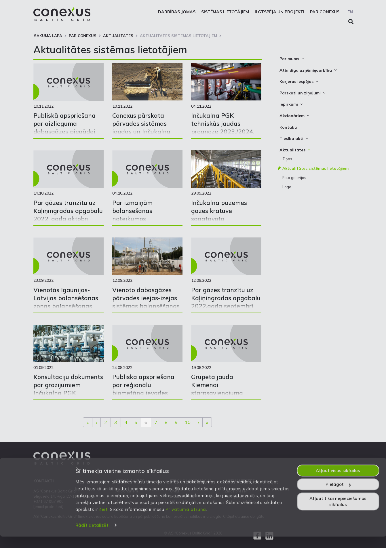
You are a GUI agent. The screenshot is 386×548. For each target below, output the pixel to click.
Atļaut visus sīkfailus (338, 482)
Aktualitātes (118, 35)
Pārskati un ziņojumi (300, 93)
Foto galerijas (294, 177)
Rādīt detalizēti (92, 537)
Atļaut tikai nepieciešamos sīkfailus (337, 513)
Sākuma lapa (48, 35)
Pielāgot (338, 496)
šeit (103, 521)
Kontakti (288, 127)
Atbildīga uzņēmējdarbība (305, 70)
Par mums (289, 58)
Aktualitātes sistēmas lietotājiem (178, 35)
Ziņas (287, 159)
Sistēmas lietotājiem (225, 11)
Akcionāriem (292, 115)
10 (188, 422)
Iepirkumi (288, 104)
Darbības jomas (176, 11)
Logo (286, 186)
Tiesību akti (291, 138)
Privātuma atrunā (186, 521)
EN (350, 11)
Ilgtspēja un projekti (279, 11)
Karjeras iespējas (296, 81)
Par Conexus (324, 11)
